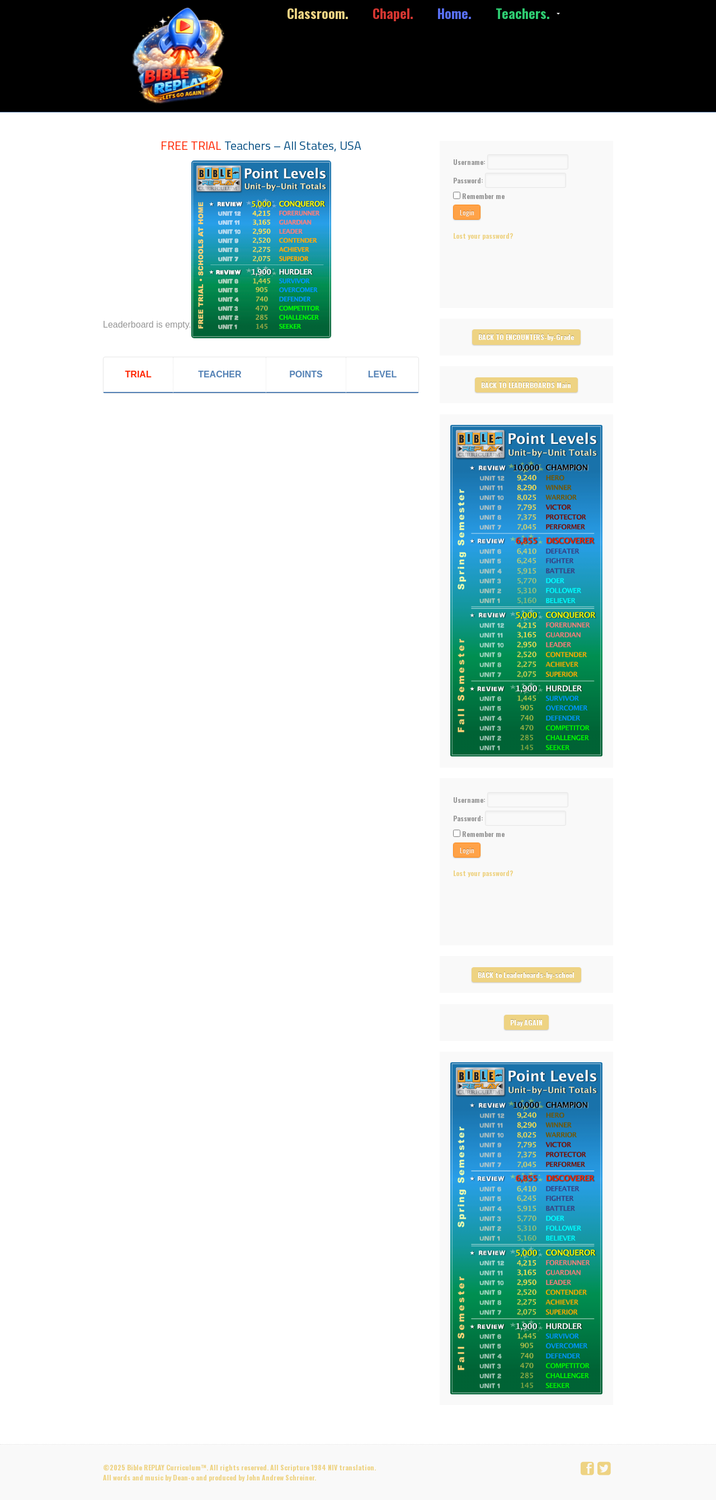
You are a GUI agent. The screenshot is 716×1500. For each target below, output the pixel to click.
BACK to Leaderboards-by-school (526, 975)
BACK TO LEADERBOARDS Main (526, 385)
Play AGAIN (526, 1022)
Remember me (483, 196)
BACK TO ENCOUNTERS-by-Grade (526, 337)
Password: (469, 180)
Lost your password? (483, 235)
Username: (470, 162)
